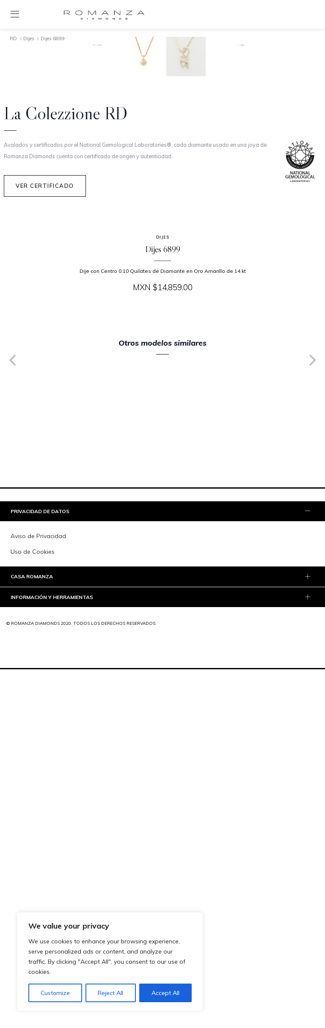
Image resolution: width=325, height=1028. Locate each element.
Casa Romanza (161, 894)
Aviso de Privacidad (38, 853)
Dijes (28, 38)
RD (13, 38)
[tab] (162, 828)
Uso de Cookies (33, 869)
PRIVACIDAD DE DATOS (161, 829)
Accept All (165, 993)
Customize (55, 993)
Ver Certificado (45, 502)
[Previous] (13, 677)
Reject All (110, 993)
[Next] (311, 677)
